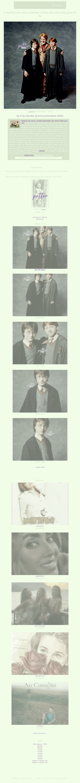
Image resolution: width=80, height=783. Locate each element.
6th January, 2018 (40, 744)
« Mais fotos (40, 467)
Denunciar (40, 219)
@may (39, 748)
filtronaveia (40, 676)
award (40, 749)
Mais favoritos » (40, 733)
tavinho (40, 726)
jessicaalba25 (40, 626)
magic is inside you (40, 760)
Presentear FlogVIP (40, 217)
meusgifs (39, 526)
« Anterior (31, 112)
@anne (40, 746)
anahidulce (40, 576)
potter (43, 209)
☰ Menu (57, 5)
